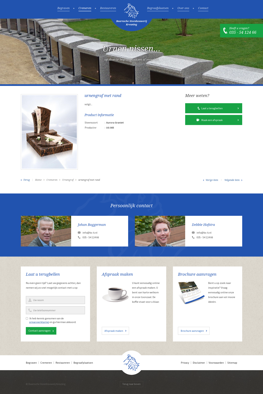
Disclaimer (199, 362)
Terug (26, 180)
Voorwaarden (216, 362)
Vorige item (212, 180)
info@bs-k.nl (90, 232)
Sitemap (232, 362)
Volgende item (232, 180)
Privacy (185, 362)
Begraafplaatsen (158, 8)
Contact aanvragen (39, 330)
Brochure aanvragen (192, 330)
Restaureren (108, 8)
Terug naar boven (131, 384)
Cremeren (84, 8)
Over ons (183, 8)
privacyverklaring (39, 322)
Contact (203, 8)
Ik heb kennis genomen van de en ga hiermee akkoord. (52, 320)
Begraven (63, 8)
